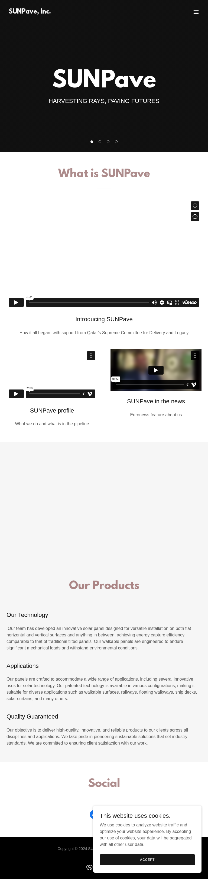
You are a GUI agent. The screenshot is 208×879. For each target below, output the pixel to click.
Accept (147, 859)
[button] (91, 141)
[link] (30, 12)
